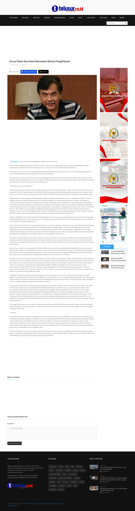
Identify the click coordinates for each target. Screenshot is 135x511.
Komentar (10, 423)
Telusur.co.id (13, 161)
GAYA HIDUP (91, 17)
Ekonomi (79, 466)
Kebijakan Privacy (32, 503)
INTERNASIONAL (59, 17)
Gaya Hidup (59, 470)
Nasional (65, 482)
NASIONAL (25, 17)
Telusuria (60, 489)
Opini (113, 17)
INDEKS (122, 17)
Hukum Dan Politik (55, 474)
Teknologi (52, 489)
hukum (83, 470)
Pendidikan (53, 485)
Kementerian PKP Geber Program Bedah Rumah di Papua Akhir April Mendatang (113, 479)
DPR (72, 466)
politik (69, 485)
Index (64, 474)
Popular (107, 247)
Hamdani (25, 65)
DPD (67, 466)
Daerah (61, 466)
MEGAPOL (36, 17)
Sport (75, 485)
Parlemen (74, 482)
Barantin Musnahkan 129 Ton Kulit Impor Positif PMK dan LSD (118, 268)
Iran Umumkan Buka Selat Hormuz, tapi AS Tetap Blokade (118, 253)
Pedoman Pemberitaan (44, 503)
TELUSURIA (103, 17)
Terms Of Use (15, 505)
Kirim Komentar (14, 443)
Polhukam (62, 485)
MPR (58, 482)
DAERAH (47, 17)
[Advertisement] (67, 42)
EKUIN (72, 17)
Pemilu (82, 482)
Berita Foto (53, 466)
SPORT (80, 17)
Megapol (52, 482)
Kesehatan (53, 478)
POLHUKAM (13, 17)
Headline (67, 470)
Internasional (73, 474)
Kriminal (76, 478)
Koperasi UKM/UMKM (65, 478)
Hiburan (75, 470)
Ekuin (51, 470)
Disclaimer (54, 503)
